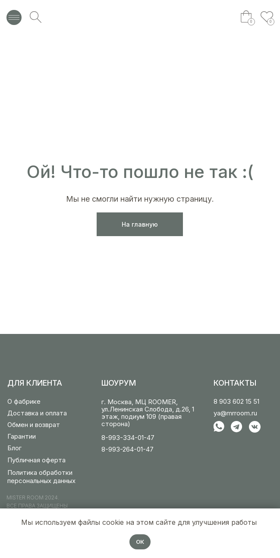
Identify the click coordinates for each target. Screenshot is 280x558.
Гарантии (21, 436)
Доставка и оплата (37, 413)
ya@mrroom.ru (235, 413)
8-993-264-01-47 (127, 449)
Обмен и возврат (33, 425)
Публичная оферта (36, 460)
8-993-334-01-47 (127, 437)
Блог (14, 448)
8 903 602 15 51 (236, 401)
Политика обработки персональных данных (41, 476)
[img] (140, 17)
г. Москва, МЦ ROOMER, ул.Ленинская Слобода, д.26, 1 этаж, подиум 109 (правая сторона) (147, 413)
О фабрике (24, 401)
